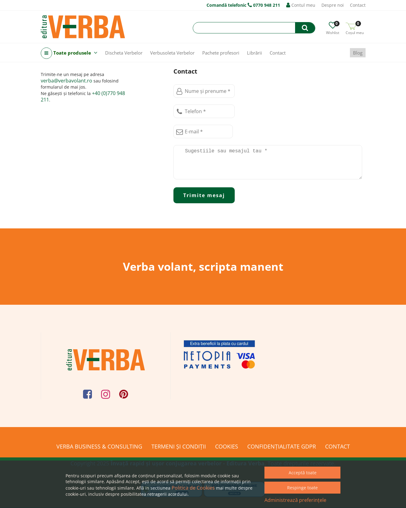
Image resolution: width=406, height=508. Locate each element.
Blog (357, 53)
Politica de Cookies (193, 487)
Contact (358, 5)
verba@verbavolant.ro (66, 80)
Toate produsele (69, 53)
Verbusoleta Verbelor (172, 53)
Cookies (226, 446)
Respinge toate (302, 488)
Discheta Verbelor (123, 53)
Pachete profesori (220, 53)
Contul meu (300, 5)
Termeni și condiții (178, 446)
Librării (254, 53)
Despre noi (332, 5)
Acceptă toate (303, 473)
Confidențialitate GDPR (281, 446)
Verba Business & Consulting (99, 446)
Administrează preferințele (295, 500)
